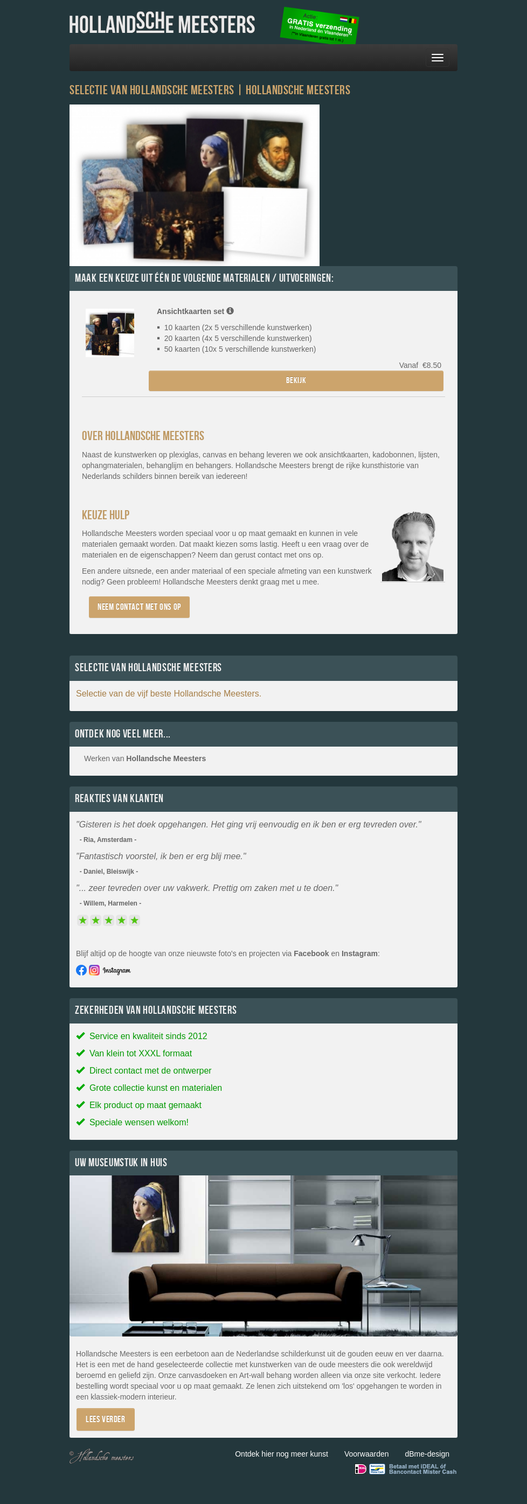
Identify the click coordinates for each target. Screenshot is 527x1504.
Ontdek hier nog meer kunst (281, 1454)
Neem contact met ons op (139, 606)
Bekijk (296, 380)
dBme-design (427, 1454)
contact (270, 555)
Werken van (145, 758)
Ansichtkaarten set (195, 311)
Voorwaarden (366, 1454)
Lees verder (106, 1419)
